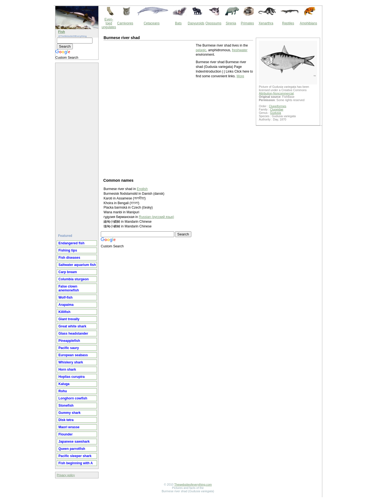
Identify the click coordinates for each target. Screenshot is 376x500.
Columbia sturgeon (73, 279)
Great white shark (72, 326)
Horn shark (67, 369)
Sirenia (231, 23)
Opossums (213, 23)
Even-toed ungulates (109, 23)
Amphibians (308, 23)
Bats (178, 23)
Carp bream (67, 272)
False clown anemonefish (68, 288)
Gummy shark (69, 413)
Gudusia (275, 112)
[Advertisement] (77, 146)
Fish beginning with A (75, 463)
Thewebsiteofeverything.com (193, 484)
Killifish (64, 312)
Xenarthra (266, 23)
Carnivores (125, 23)
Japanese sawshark (74, 441)
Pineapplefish (69, 341)
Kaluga (63, 384)
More (240, 76)
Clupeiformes (277, 106)
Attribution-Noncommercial (276, 93)
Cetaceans (151, 23)
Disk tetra (66, 420)
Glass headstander (73, 333)
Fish (61, 32)
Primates (247, 23)
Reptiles (288, 23)
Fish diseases (69, 258)
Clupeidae (276, 109)
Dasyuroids (196, 23)
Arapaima (66, 305)
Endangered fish (71, 243)
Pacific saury (68, 348)
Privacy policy (66, 475)
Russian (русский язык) (156, 217)
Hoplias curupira (71, 377)
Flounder (65, 434)
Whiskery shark (70, 362)
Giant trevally (68, 319)
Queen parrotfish (71, 449)
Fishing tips (67, 250)
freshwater (240, 50)
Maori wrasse (68, 427)
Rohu (62, 391)
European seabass (73, 355)
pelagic (201, 50)
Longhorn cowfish (72, 398)
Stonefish (66, 405)
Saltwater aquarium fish (77, 265)
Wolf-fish (65, 297)
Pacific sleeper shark (74, 456)
